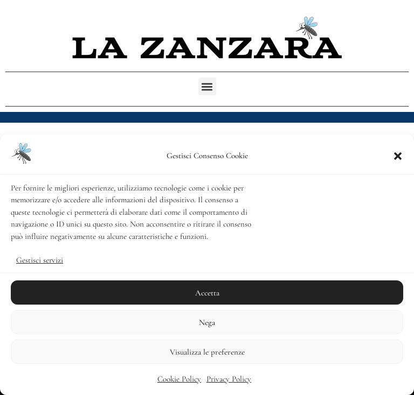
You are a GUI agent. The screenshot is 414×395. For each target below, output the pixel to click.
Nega (207, 322)
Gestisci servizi (39, 260)
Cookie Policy (179, 379)
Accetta (207, 293)
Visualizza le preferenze (207, 352)
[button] (397, 156)
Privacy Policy (228, 379)
